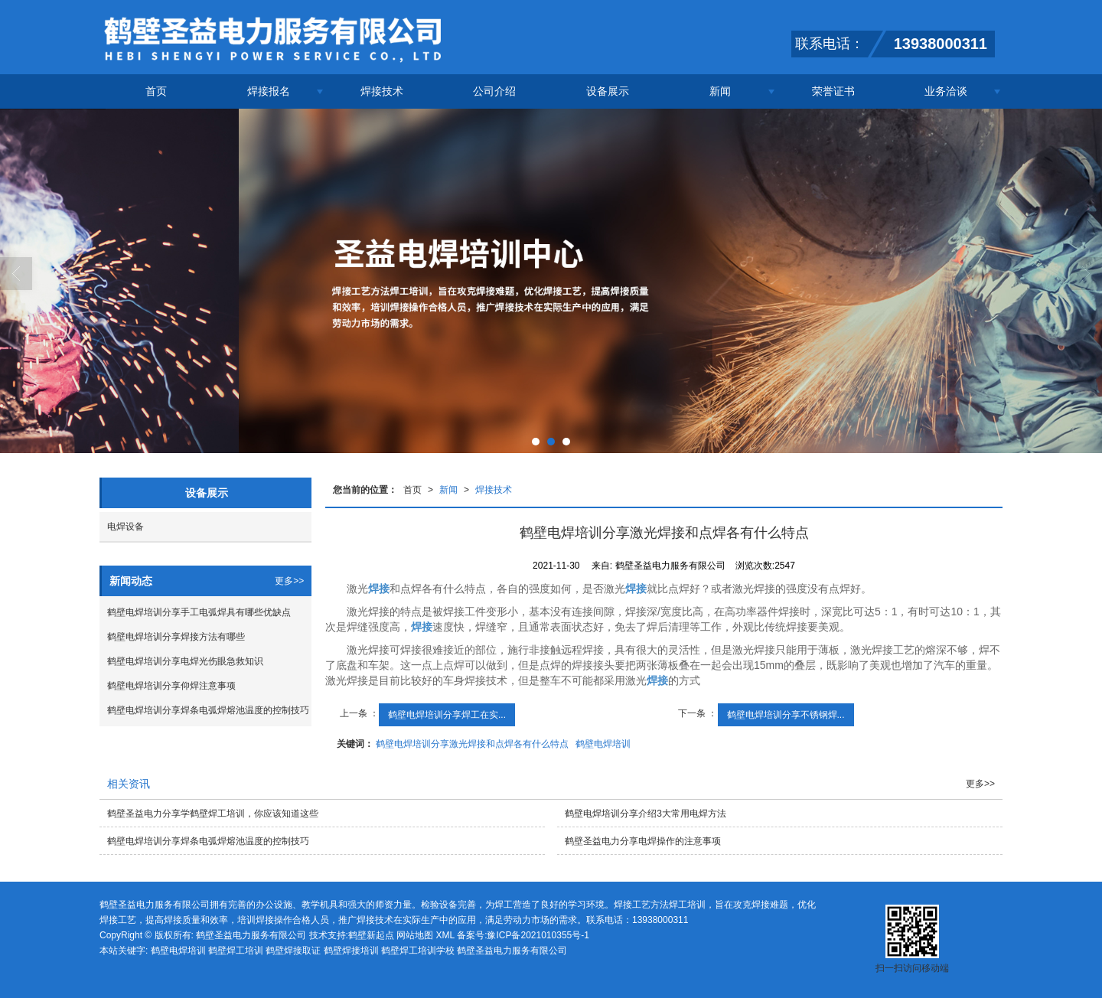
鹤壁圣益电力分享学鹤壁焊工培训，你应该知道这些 (212, 813)
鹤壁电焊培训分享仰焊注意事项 (171, 685)
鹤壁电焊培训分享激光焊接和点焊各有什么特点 (472, 744)
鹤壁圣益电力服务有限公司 (251, 935)
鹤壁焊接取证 (293, 950)
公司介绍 (494, 91)
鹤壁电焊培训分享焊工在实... (447, 714)
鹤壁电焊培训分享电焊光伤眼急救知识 (185, 661)
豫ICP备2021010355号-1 (537, 935)
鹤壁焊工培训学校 (418, 950)
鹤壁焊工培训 (235, 950)
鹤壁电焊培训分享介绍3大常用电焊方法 (645, 813)
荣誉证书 (833, 91)
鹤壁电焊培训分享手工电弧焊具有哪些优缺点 (199, 612)
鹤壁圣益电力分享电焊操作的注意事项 (643, 841)
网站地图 (414, 935)
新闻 (720, 91)
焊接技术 (381, 91)
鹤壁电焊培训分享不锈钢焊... (786, 714)
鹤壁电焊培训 (603, 744)
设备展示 (607, 91)
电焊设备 (125, 526)
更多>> (289, 581)
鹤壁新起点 (371, 935)
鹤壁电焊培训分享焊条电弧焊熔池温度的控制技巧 (208, 710)
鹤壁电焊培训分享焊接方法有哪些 (176, 636)
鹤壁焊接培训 (351, 950)
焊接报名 (268, 91)
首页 (156, 91)
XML (445, 935)
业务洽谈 (945, 91)
